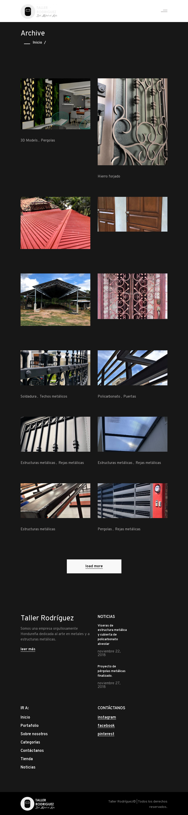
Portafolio (30, 725)
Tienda (27, 759)
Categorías (30, 742)
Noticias (28, 767)
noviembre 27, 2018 (109, 685)
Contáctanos (32, 750)
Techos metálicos (53, 396)
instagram (107, 717)
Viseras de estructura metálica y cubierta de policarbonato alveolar (112, 635)
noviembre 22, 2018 (109, 653)
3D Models (29, 140)
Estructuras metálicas (38, 463)
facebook (106, 725)
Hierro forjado (109, 176)
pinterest (106, 734)
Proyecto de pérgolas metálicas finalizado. (112, 671)
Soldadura (28, 396)
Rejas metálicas (71, 463)
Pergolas (48, 140)
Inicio (37, 42)
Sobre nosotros (34, 734)
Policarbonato (109, 396)
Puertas (129, 396)
